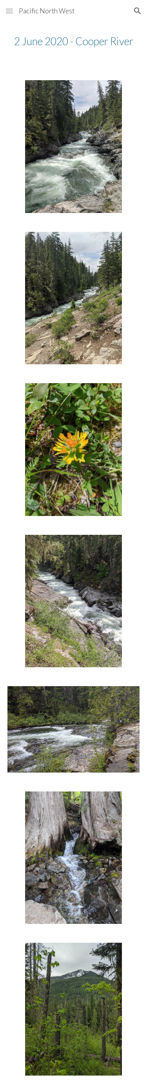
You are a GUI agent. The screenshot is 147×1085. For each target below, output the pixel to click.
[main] (73, 41)
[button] (9, 11)
